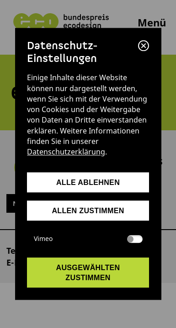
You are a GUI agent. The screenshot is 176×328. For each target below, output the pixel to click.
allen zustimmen (88, 210)
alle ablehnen (88, 182)
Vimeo (88, 239)
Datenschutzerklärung (66, 152)
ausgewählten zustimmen (88, 272)
